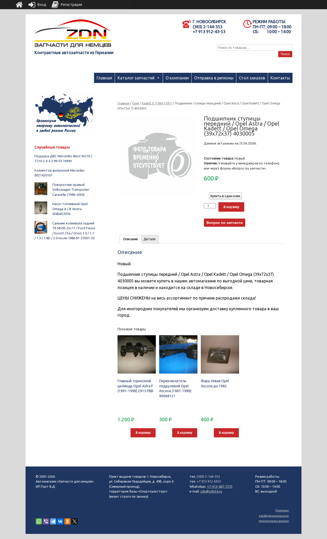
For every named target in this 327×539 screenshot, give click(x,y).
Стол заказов (252, 78)
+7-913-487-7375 (219, 486)
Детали (149, 239)
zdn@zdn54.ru (211, 491)
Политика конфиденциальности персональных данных (274, 515)
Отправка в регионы (213, 78)
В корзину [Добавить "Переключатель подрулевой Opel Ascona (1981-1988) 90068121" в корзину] (184, 432)
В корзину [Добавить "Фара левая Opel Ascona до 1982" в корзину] (226, 432)
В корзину (231, 207)
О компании (177, 78)
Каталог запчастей (136, 78)
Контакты (280, 78)
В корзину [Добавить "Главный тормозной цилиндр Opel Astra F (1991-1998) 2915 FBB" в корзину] (143, 432)
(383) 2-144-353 (208, 476)
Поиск (285, 54)
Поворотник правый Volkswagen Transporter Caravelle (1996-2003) (70, 189)
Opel (135, 103)
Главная (104, 78)
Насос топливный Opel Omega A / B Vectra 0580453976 (70, 208)
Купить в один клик (225, 196)
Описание (130, 239)
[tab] (131, 239)
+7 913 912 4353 (209, 481)
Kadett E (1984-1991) (157, 103)
